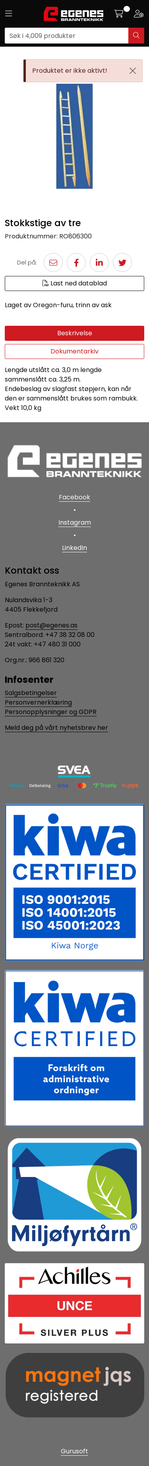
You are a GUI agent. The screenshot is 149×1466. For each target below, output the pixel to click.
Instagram (74, 522)
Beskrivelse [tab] (74, 333)
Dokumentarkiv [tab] (74, 351)
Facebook (74, 497)
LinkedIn (74, 547)
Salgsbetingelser (31, 692)
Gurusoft (74, 1451)
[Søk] (67, 35)
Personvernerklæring (38, 702)
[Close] (132, 71)
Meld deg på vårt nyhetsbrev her (56, 727)
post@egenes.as (51, 625)
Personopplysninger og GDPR (51, 711)
